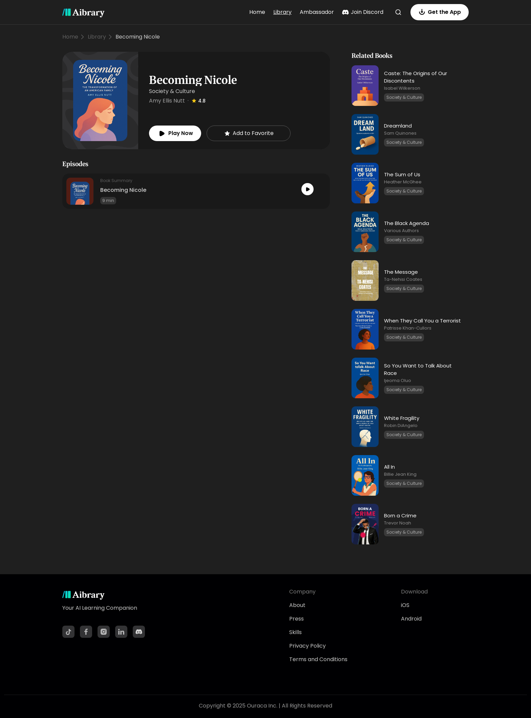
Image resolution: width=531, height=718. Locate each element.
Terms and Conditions (318, 659)
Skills (295, 632)
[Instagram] (104, 632)
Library (282, 12)
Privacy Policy (307, 646)
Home (257, 12)
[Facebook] (86, 632)
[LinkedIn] (121, 632)
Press (296, 619)
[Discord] (139, 632)
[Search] (398, 12)
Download (414, 592)
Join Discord (362, 12)
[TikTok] (68, 632)
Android (411, 619)
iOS (405, 605)
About (297, 605)
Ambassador (317, 12)
